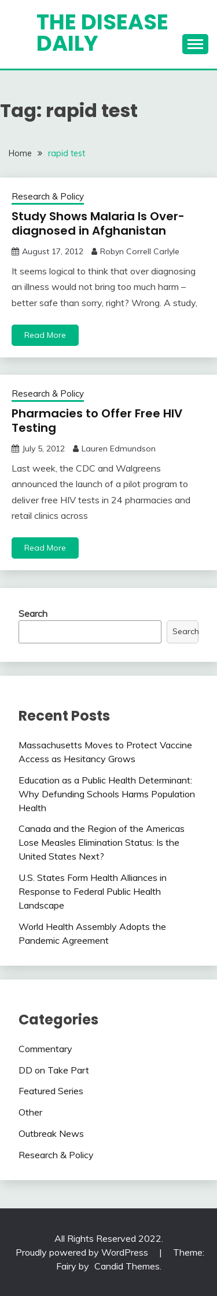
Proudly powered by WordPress (83, 1252)
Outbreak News (51, 1133)
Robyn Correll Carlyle (139, 251)
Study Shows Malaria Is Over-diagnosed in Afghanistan (98, 223)
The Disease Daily (102, 32)
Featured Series (51, 1091)
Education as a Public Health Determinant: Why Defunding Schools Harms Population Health (107, 793)
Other (30, 1112)
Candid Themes (127, 1266)
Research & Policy (48, 196)
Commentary (45, 1048)
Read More (45, 335)
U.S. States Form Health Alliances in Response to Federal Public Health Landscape (93, 891)
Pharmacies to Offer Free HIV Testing (97, 420)
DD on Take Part (54, 1070)
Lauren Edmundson (119, 448)
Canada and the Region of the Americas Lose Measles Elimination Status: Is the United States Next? (102, 842)
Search (33, 613)
